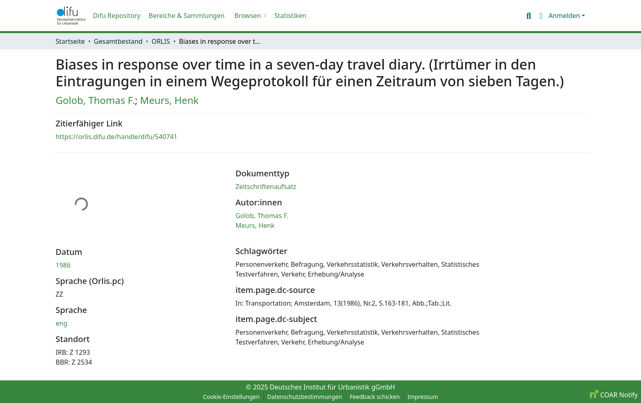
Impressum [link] (423, 397)
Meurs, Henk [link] (169, 100)
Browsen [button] (247, 15)
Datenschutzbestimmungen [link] (304, 397)
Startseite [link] (70, 41)
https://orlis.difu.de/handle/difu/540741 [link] (116, 136)
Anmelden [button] (565, 15)
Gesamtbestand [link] (118, 41)
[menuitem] (249, 15)
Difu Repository (117, 15)
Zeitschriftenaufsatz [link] (265, 186)
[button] (71, 15)
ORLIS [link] (161, 41)
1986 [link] (63, 265)
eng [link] (61, 323)
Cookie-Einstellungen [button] (231, 397)
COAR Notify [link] (614, 394)
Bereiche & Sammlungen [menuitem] (186, 15)
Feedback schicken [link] (374, 397)
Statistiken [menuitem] (290, 15)
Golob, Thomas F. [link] (95, 100)
